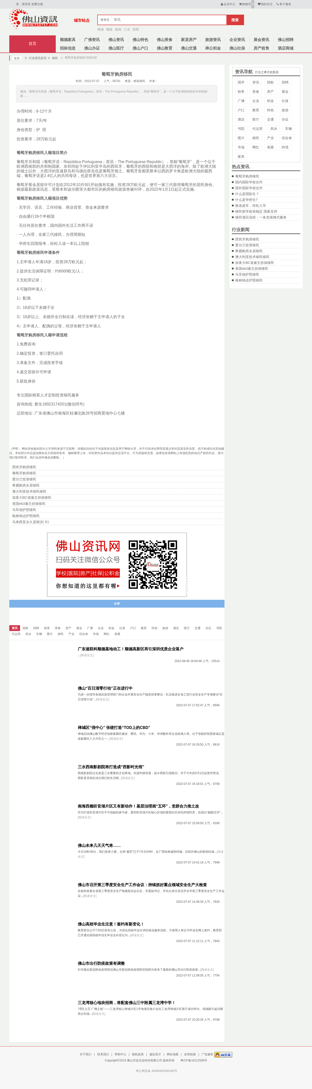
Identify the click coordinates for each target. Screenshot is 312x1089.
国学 (241, 82)
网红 (255, 147)
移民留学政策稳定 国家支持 (256, 211)
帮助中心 (120, 1054)
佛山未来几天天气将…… (99, 845)
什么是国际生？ (247, 194)
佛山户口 (140, 48)
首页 (32, 43)
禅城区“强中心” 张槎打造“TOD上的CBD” (114, 728)
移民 (53, 58)
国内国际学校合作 (249, 182)
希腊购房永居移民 (249, 251)
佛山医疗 (116, 48)
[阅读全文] (87, 655)
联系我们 (103, 1054)
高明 (136, 29)
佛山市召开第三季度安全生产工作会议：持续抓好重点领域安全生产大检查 (142, 885)
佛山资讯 (116, 40)
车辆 (288, 129)
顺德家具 (68, 40)
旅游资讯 (213, 40)
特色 (270, 110)
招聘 (285, 82)
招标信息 (68, 48)
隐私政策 (138, 1054)
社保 (285, 101)
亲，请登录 (23, 4)
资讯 (255, 82)
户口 (241, 110)
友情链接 (190, 1054)
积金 (270, 101)
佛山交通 (189, 48)
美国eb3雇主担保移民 (251, 268)
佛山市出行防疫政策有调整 (101, 963)
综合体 (287, 138)
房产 (270, 91)
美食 (255, 91)
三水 (127, 29)
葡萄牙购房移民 (247, 176)
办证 (285, 119)
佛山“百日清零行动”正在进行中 (105, 688)
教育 (255, 110)
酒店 (241, 119)
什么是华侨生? (246, 200)
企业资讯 (237, 40)
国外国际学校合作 (249, 188)
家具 (241, 156)
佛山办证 (92, 48)
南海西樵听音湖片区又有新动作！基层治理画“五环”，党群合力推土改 (138, 806)
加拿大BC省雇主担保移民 (254, 263)
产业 (270, 138)
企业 (255, 101)
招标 (270, 82)
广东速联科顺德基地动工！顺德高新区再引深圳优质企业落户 (130, 649)
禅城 (100, 29)
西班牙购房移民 (247, 239)
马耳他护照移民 (247, 274)
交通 (270, 119)
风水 (273, 129)
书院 (241, 129)
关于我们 (85, 1054)
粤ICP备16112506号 (193, 1060)
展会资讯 (261, 40)
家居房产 (189, 40)
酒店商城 (285, 48)
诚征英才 (155, 1054)
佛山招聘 (285, 40)
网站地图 (172, 1054)
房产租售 (261, 48)
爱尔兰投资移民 (247, 245)
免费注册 (37, 4)
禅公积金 (213, 48)
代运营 (257, 129)
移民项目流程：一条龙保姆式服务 (261, 217)
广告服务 (207, 1054)
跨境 (285, 147)
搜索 (235, 20)
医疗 (255, 119)
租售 (241, 91)
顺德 (109, 29)
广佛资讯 (92, 40)
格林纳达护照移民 (249, 280)
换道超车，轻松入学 (250, 205)
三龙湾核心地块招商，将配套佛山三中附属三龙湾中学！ (127, 1003)
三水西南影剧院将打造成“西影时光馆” (111, 767)
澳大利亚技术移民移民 (252, 257)
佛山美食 (164, 40)
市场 (241, 147)
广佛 (241, 101)
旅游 (285, 110)
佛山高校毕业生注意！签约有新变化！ (111, 924)
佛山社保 (237, 48)
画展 (270, 147)
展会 (285, 91)
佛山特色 (140, 40)
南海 (118, 29)
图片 (241, 138)
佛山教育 (164, 48)
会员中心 (227, 4)
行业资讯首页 (35, 58)
